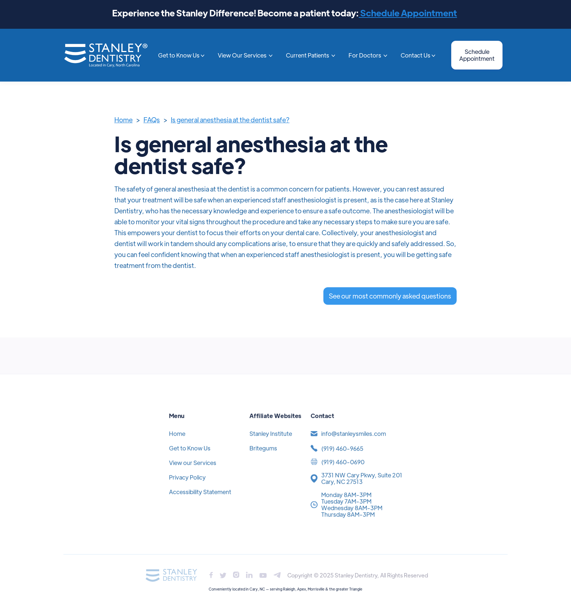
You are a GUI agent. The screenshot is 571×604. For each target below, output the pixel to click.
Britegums (263, 457)
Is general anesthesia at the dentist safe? (230, 119)
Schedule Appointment (408, 12)
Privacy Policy (187, 486)
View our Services (192, 471)
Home (123, 119)
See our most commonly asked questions (390, 296)
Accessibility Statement (200, 500)
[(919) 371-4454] (356, 457)
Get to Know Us (189, 457)
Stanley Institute (270, 442)
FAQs (151, 119)
